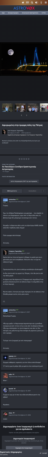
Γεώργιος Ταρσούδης (17, 125)
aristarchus (12, 194)
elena (10, 407)
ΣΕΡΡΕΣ (11, 351)
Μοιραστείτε (12, 185)
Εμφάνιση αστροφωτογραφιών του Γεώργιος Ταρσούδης (25, 129)
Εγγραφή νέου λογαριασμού (24, 442)
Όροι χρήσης (4, 454)
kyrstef (11, 383)
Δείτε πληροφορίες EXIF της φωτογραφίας (24, 176)
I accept (43, 453)
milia (10, 369)
